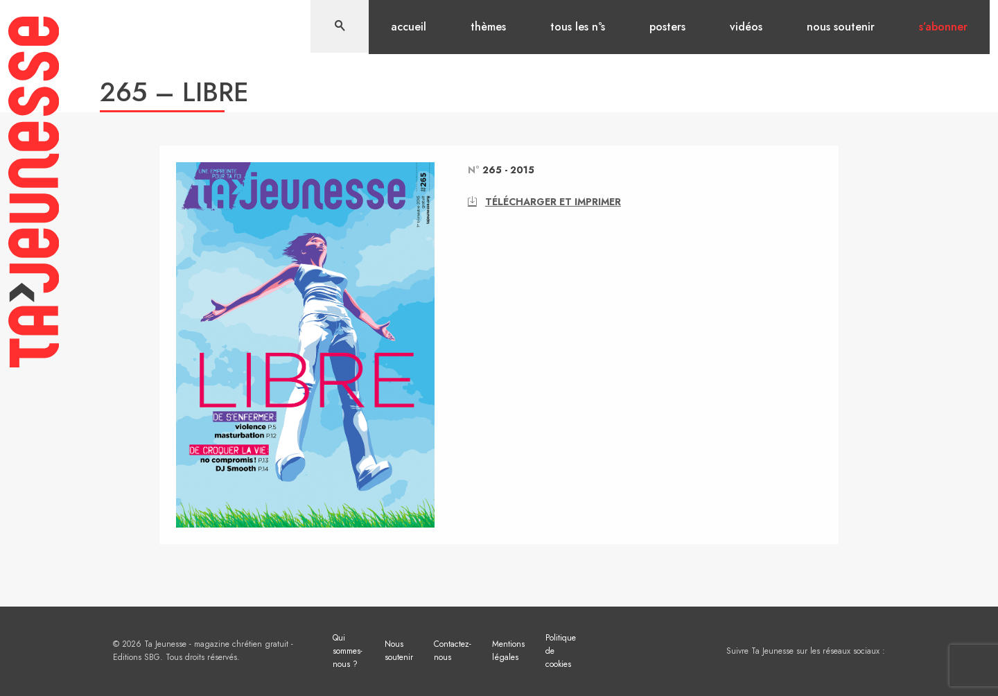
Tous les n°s (577, 27)
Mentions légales (508, 650)
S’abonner (943, 27)
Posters (667, 27)
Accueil (408, 27)
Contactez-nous (452, 650)
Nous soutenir (841, 27)
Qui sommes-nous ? (347, 651)
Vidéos (746, 27)
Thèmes (488, 27)
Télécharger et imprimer (544, 202)
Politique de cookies (560, 651)
